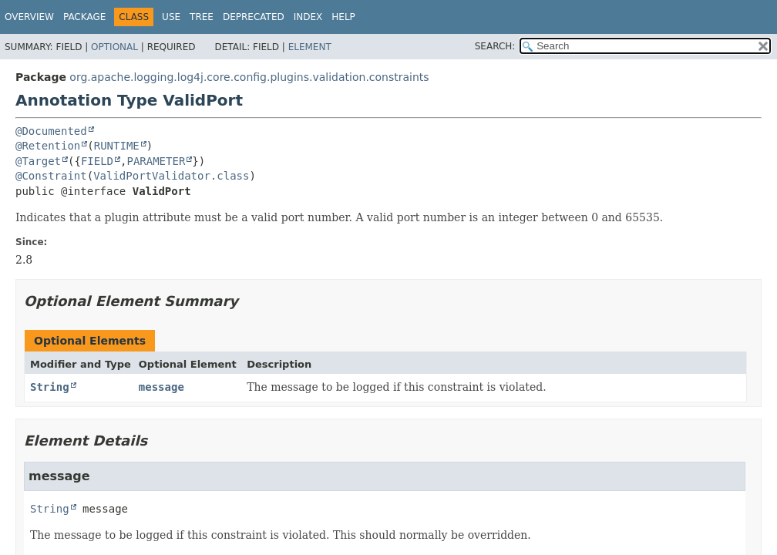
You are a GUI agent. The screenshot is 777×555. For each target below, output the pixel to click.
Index (308, 17)
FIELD (97, 161)
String (49, 387)
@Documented (51, 131)
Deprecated (253, 17)
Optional (114, 47)
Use (171, 17)
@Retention (47, 146)
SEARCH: (495, 46)
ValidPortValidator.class (171, 176)
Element (309, 47)
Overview (29, 17)
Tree (202, 17)
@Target (38, 161)
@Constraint (51, 176)
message (161, 387)
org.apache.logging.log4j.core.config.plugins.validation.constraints (249, 77)
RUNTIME (117, 146)
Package (84, 17)
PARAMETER (155, 161)
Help (343, 17)
